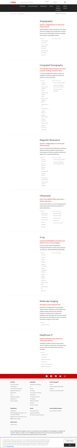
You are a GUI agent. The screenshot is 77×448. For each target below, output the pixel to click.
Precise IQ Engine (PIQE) (59, 82)
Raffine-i (43, 259)
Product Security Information (57, 386)
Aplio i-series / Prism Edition (44, 212)
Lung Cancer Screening (35, 388)
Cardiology (32, 395)
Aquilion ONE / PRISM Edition (44, 93)
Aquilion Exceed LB (43, 125)
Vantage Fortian (43, 172)
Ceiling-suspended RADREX (44, 267)
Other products (14, 397)
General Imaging (57, 211)
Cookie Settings (70, 440)
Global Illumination (45, 355)
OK (69, 445)
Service (51, 380)
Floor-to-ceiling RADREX (43, 273)
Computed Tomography (16, 384)
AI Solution (44, 358)
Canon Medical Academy (58, 8)
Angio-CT (43, 54)
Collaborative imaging (35, 380)
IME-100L (43, 287)
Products (14, 6)
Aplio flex (43, 222)
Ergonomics (56, 218)
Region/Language (61, 13)
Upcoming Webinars (35, 409)
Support (52, 384)
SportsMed (32, 391)
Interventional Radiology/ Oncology (44, 46)
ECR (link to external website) (37, 411)
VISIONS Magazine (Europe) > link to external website (18, 409)
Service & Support (33, 6)
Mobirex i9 (43, 277)
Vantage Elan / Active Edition (44, 176)
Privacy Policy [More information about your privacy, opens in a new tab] (10, 446)
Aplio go (43, 224)
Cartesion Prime (45, 321)
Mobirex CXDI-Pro (44, 284)
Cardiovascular (57, 216)
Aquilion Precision (43, 83)
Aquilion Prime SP (43, 110)
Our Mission (44, 353)
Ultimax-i (43, 252)
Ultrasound (13, 388)
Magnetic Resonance (15, 386)
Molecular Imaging (14, 393)
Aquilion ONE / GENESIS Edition (44, 99)
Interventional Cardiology (44, 41)
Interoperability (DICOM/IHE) (56, 382)
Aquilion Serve (44, 107)
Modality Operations (46, 362)
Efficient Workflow (34, 397)
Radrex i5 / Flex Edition (44, 262)
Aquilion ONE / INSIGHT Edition (44, 88)
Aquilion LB (44, 128)
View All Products (20, 13)
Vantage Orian (44, 169)
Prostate (32, 399)
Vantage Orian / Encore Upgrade (44, 181)
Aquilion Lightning (43, 118)
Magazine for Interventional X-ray (18, 412)
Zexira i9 (43, 254)
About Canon (65, 7)
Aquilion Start (44, 122)
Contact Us (47, 2)
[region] (38, 443)
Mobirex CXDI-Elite (44, 280)
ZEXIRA (43, 257)
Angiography (13, 382)
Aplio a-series (44, 217)
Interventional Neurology (44, 51)
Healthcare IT (44, 351)
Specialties (23, 6)
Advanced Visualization (47, 360)
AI (30, 382)
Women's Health (34, 401)
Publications (43, 6)
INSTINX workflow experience (57, 89)
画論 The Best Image (15, 414)
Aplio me (43, 220)
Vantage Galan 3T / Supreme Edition (43, 164)
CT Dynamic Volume (35, 393)
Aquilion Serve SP (44, 104)
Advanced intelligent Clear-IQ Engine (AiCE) (58, 85)
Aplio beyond (44, 215)
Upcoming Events (34, 407)
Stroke (31, 384)
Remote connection (58, 220)
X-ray (11, 391)
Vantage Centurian (43, 159)
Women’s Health (57, 213)
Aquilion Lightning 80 (44, 114)
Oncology (32, 386)
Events (51, 6)
